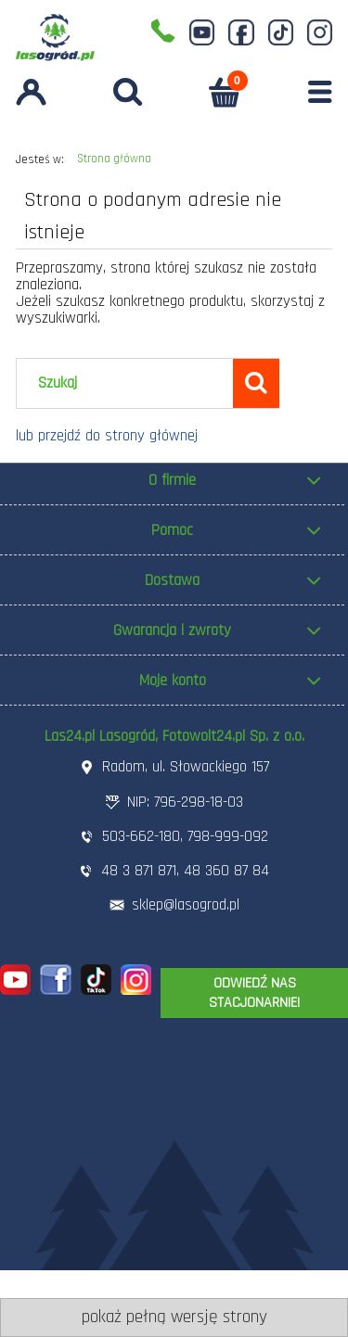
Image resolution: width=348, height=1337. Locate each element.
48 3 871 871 (138, 870)
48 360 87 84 (226, 870)
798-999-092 (227, 836)
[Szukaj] (256, 383)
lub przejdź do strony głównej (107, 436)
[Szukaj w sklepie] (129, 383)
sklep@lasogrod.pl (185, 905)
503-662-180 (141, 836)
